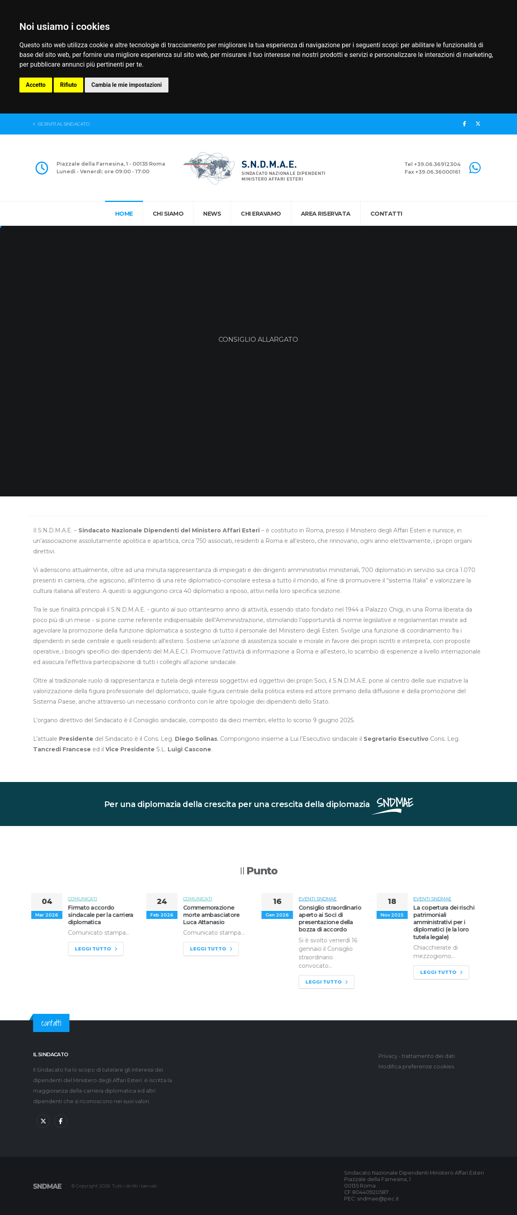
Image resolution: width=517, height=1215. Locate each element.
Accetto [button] (36, 85)
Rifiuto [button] (68, 85)
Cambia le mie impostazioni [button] (126, 85)
